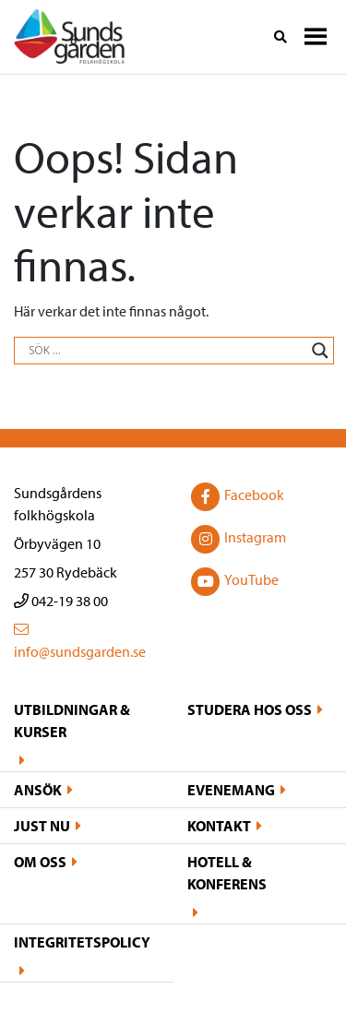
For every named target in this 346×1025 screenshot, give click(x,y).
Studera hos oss (249, 709)
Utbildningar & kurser (72, 720)
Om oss (40, 861)
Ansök (38, 790)
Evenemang (231, 790)
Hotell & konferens (227, 872)
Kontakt (219, 825)
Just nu (42, 825)
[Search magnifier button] (320, 351)
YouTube (233, 581)
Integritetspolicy (82, 942)
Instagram (236, 539)
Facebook (235, 496)
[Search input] (166, 351)
